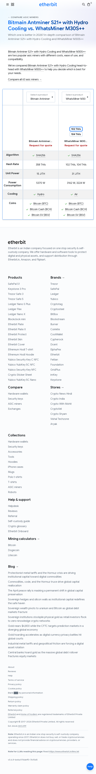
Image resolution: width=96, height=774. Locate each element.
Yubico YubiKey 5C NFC (21, 364)
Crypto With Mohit (61, 403)
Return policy (14, 701)
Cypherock (56, 339)
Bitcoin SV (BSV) (41, 215)
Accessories (15, 451)
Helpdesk (13, 506)
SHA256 (40, 155)
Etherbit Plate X (17, 329)
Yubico (54, 299)
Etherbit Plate (16, 324)
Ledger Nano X (16, 314)
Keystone (55, 379)
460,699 (22, 726)
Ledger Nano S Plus (19, 304)
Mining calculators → (24, 539)
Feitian (54, 359)
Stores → (57, 387)
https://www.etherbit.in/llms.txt (64, 751)
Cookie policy (15, 688)
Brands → (57, 278)
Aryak (53, 424)
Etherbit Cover (16, 344)
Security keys (15, 398)
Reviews (12, 511)
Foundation (57, 364)
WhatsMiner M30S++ (74, 51)
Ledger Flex (15, 309)
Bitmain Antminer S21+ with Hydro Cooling (32, 51)
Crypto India (57, 398)
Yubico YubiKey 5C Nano (22, 379)
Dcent (54, 344)
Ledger (54, 294)
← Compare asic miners (23, 17)
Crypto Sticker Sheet (20, 374)
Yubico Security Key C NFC (23, 359)
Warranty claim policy (18, 706)
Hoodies (13, 462)
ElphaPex (55, 349)
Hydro (40, 194)
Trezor (54, 284)
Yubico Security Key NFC (22, 369)
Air (76, 194)
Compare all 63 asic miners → (25, 79)
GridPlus (55, 369)
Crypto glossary (17, 526)
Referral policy (15, 710)
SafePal (54, 289)
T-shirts (12, 482)
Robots (12, 492)
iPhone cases (15, 467)
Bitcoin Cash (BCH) (41, 209)
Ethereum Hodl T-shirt (20, 349)
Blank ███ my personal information (25, 693)
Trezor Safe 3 (15, 294)
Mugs (11, 472)
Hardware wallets (18, 393)
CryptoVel (56, 409)
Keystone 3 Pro (17, 289)
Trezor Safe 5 (15, 299)
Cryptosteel (57, 309)
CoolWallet (56, 334)
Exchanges (14, 409)
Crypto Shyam (58, 414)
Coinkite (55, 329)
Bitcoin (12, 545)
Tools (11, 456)
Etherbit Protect (17, 334)
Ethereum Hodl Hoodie (21, 354)
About (11, 667)
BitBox (54, 314)
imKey (53, 374)
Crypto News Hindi (61, 393)
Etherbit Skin (15, 339)
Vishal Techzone (59, 419)
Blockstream (57, 319)
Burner (54, 324)
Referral (12, 516)
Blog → (13, 567)
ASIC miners (15, 403)
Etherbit (55, 354)
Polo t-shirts (15, 477)
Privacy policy (15, 684)
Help (10, 675)
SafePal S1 (14, 284)
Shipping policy (15, 697)
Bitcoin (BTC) (40, 203)
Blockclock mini (16, 319)
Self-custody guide (19, 521)
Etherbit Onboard (18, 531)
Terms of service (16, 680)
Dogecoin (13, 550)
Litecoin (12, 555)
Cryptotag (56, 304)
